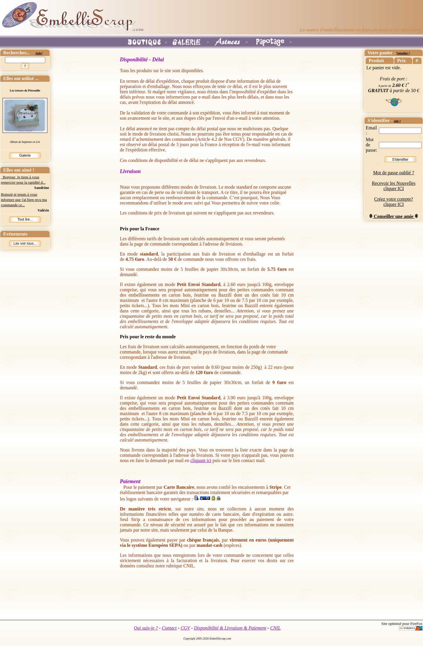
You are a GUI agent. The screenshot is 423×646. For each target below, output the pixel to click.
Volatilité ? (403, 53)
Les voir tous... (25, 243)
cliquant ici (201, 460)
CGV (185, 627)
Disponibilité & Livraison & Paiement (230, 627)
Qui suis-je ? (146, 627)
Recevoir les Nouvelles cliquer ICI (393, 186)
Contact (169, 627)
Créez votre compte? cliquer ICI (393, 202)
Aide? (39, 53)
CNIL (275, 627)
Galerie (25, 155)
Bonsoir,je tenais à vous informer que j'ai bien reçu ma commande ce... (24, 199)
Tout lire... (25, 219)
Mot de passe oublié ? (393, 172)
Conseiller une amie (394, 216)
